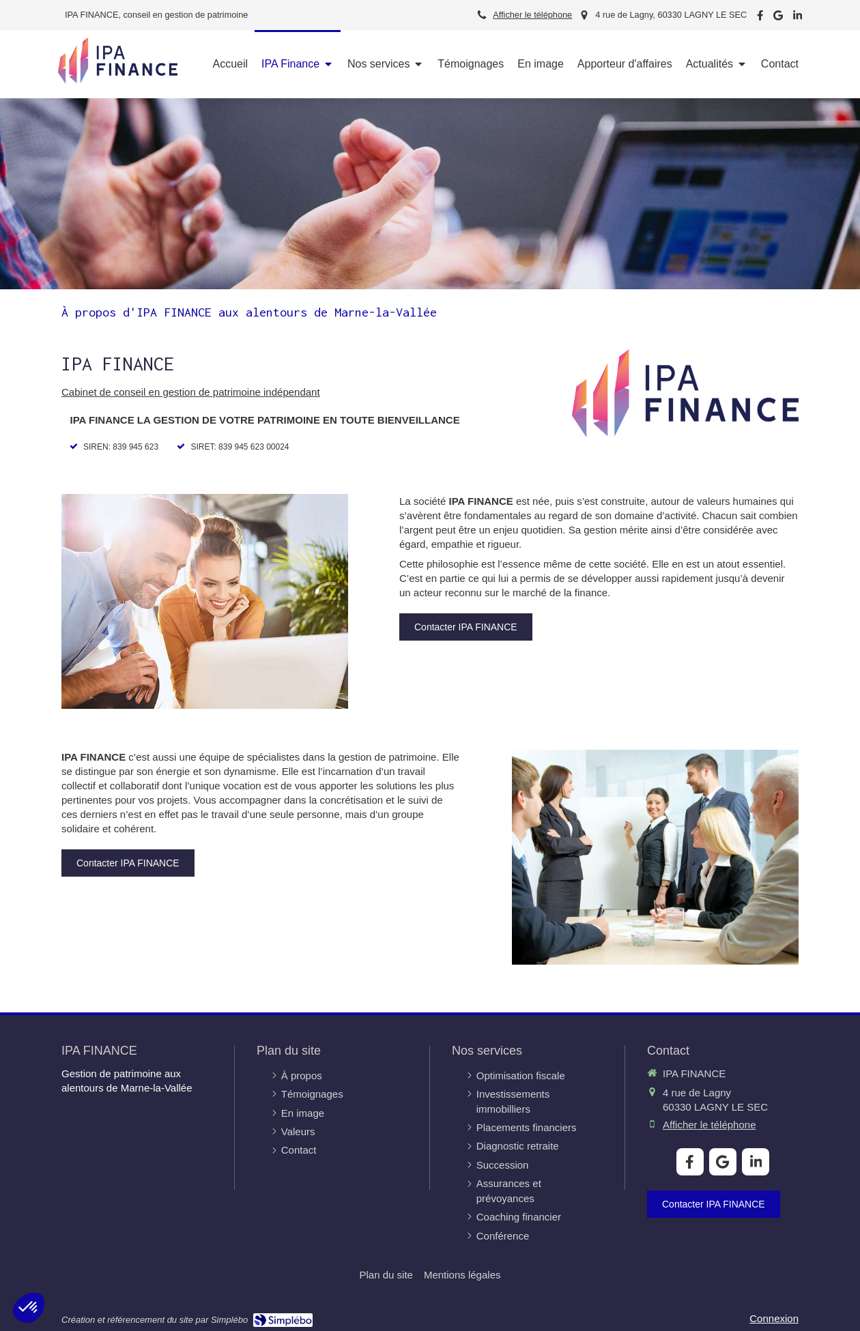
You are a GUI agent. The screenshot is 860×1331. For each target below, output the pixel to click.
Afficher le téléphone (532, 15)
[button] (28, 1307)
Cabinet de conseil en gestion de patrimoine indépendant (190, 392)
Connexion (774, 1318)
